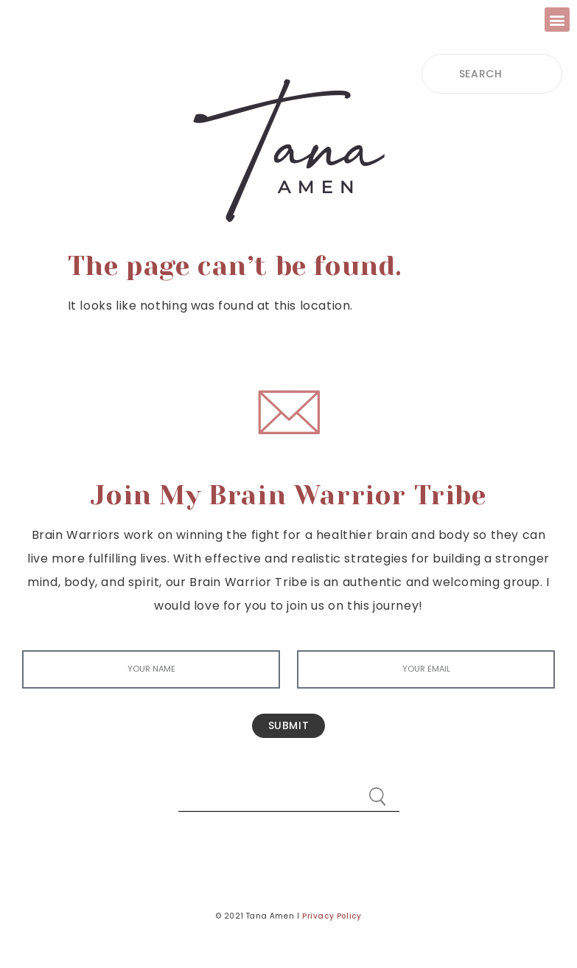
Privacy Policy (331, 916)
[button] (557, 19)
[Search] (377, 789)
